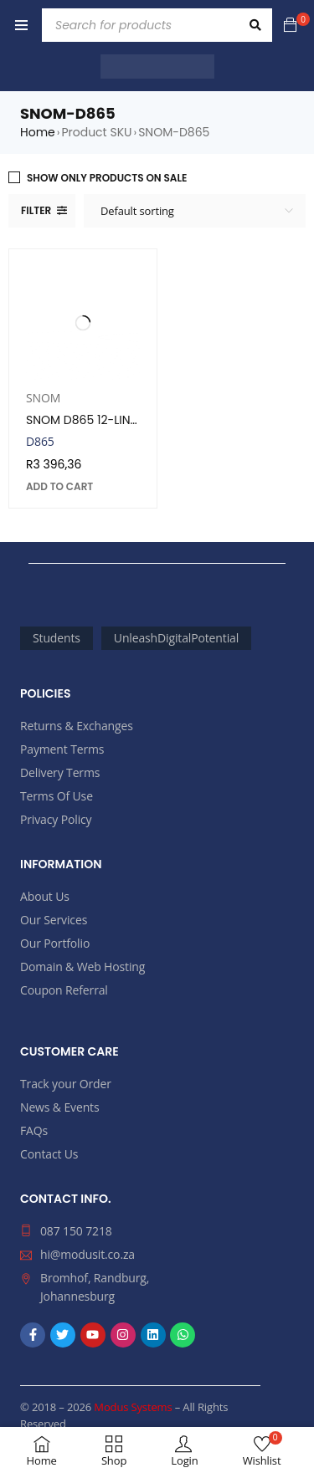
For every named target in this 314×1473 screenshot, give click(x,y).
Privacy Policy (55, 819)
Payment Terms (62, 749)
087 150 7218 (76, 1231)
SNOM (43, 398)
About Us (44, 896)
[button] (59, 486)
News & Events (59, 1107)
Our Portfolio (55, 943)
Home (37, 132)
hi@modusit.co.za (87, 1254)
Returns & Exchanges (76, 726)
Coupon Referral (64, 990)
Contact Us (49, 1154)
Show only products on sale (107, 178)
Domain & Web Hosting (82, 966)
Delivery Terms (60, 772)
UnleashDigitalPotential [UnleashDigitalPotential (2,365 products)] (176, 638)
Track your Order (65, 1084)
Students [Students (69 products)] (56, 638)
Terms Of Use (56, 796)
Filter (36, 210)
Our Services (53, 920)
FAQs (34, 1130)
